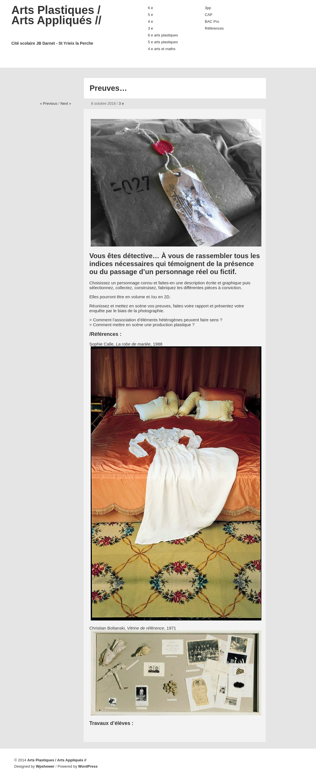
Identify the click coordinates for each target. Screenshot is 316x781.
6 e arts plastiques (163, 35)
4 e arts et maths (161, 49)
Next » (65, 103)
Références (214, 28)
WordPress (88, 766)
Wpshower (45, 766)
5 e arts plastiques (163, 42)
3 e (150, 28)
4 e (150, 21)
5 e (150, 15)
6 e (150, 8)
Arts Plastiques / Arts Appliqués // (68, 25)
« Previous (48, 103)
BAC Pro (212, 21)
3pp (208, 8)
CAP (208, 15)
